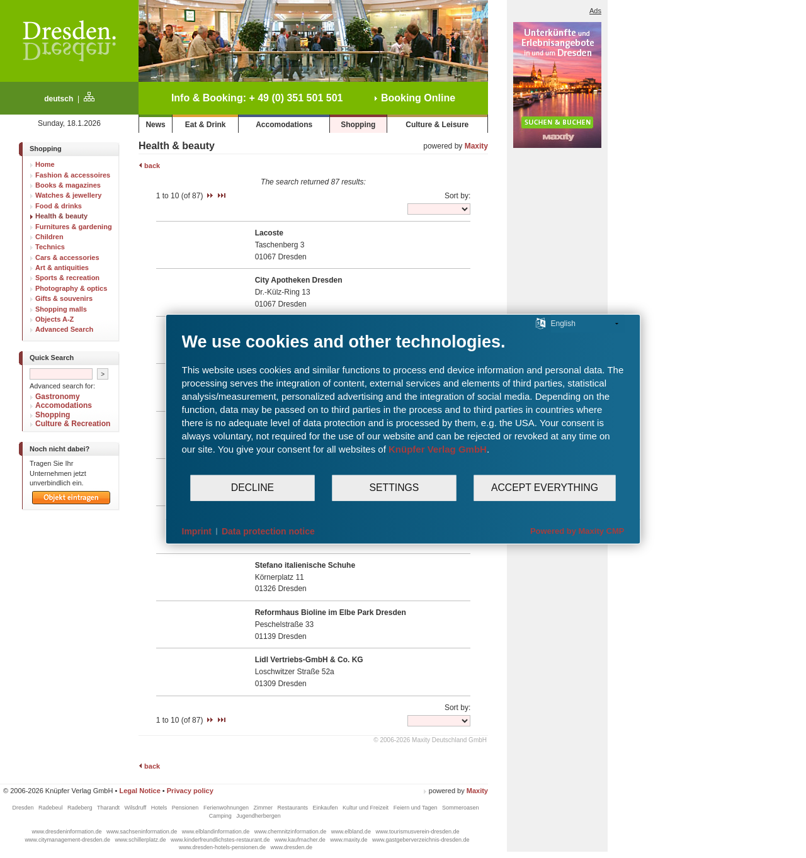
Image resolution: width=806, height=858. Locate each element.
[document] (403, 402)
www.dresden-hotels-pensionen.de (223, 847)
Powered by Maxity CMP (577, 531)
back (149, 165)
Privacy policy (190, 790)
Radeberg (80, 807)
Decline (252, 487)
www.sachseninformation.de (142, 831)
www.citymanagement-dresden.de (68, 840)
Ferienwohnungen (227, 807)
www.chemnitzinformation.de (291, 831)
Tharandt (109, 807)
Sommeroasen (460, 807)
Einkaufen (326, 807)
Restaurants (293, 807)
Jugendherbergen (259, 816)
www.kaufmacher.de (301, 840)
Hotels (160, 807)
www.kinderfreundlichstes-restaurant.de (221, 840)
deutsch (58, 98)
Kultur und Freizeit (366, 807)
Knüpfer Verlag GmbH (438, 448)
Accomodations (284, 124)
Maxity (476, 146)
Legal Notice (139, 790)
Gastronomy (57, 396)
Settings (394, 487)
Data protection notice (268, 531)
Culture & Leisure (437, 124)
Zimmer (263, 807)
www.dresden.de (292, 847)
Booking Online (414, 98)
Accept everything (544, 487)
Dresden (23, 807)
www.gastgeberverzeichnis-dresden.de (421, 840)
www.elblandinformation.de (216, 831)
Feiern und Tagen (416, 807)
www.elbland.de (352, 831)
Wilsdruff (135, 807)
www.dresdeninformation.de (68, 831)
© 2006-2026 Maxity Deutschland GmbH (430, 740)
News (155, 124)
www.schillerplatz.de (141, 840)
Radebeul (51, 807)
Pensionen (186, 807)
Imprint (197, 531)
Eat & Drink (205, 124)
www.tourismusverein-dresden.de (417, 831)
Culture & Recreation (72, 423)
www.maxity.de (349, 840)
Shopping (358, 124)
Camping (221, 816)
